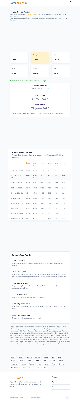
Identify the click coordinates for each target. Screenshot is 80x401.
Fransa (34, 14)
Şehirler (33, 397)
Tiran (53, 364)
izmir (53, 357)
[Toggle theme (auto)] (67, 398)
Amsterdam (14, 364)
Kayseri (21, 360)
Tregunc (29, 14)
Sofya (30, 367)
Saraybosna (14, 367)
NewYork (52, 360)
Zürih (45, 367)
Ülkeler (39, 397)
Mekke (13, 357)
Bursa (60, 357)
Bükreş (38, 367)
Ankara (46, 357)
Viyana (61, 360)
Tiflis (23, 367)
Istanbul (29, 357)
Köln (44, 360)
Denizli (37, 360)
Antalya (29, 360)
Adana (13, 360)
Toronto (31, 364)
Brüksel (61, 364)
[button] (69, 377)
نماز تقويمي (27, 397)
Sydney (46, 364)
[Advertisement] (40, 36)
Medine (21, 357)
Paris (39, 364)
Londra (24, 364)
